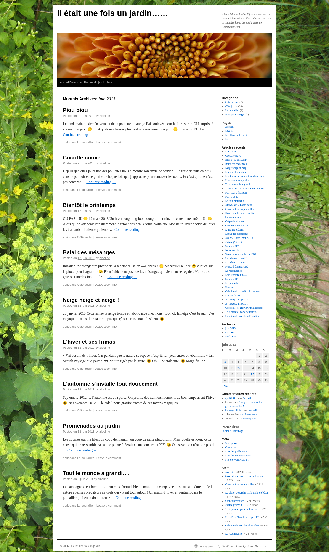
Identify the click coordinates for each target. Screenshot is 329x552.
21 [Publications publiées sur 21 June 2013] (252, 374)
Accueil (64, 82)
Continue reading (78, 135)
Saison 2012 (232, 246)
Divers (73, 82)
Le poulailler (85, 142)
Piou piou (75, 110)
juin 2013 (230, 328)
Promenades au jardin (91, 426)
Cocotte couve (82, 157)
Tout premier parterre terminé (241, 311)
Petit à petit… (233, 196)
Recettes (230, 287)
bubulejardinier (233, 410)
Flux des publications (237, 451)
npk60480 (230, 398)
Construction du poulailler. (240, 209)
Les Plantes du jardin (91, 82)
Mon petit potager (235, 114)
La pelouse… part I (236, 262)
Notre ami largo (234, 250)
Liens (108, 82)
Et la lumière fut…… (237, 274)
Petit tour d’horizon (236, 192)
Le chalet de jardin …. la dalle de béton (247, 492)
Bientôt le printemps (89, 205)
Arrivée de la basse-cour (238, 205)
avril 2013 (230, 336)
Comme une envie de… (238, 225)
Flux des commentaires (238, 455)
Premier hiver (232, 295)
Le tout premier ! (234, 200)
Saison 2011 (232, 279)
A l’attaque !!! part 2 (236, 299)
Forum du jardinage (232, 431)
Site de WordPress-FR (237, 459)
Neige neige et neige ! (91, 300)
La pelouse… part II (236, 258)
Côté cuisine (232, 102)
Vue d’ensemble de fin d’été (240, 254)
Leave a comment (108, 142)
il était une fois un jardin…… (112, 13)
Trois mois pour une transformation (244, 188)
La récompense (233, 270)
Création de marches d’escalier (242, 316)
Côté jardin (84, 237)
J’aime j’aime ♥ (234, 242)
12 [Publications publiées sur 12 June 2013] (238, 368)
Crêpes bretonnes (234, 221)
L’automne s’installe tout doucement (110, 384)
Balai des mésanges (89, 252)
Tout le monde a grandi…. (96, 473)
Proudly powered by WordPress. (216, 546)
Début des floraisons (236, 233)
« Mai (225, 385)
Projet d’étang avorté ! (237, 266)
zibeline (104, 115)
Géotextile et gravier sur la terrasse (244, 307)
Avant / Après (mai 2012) (239, 237)
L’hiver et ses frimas (89, 342)
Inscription (231, 443)
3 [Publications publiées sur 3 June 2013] (225, 362)
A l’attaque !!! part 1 (236, 303)
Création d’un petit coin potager (242, 291)
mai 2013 (230, 332)
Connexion (231, 447)
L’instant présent (234, 229)
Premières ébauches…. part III (242, 517)
